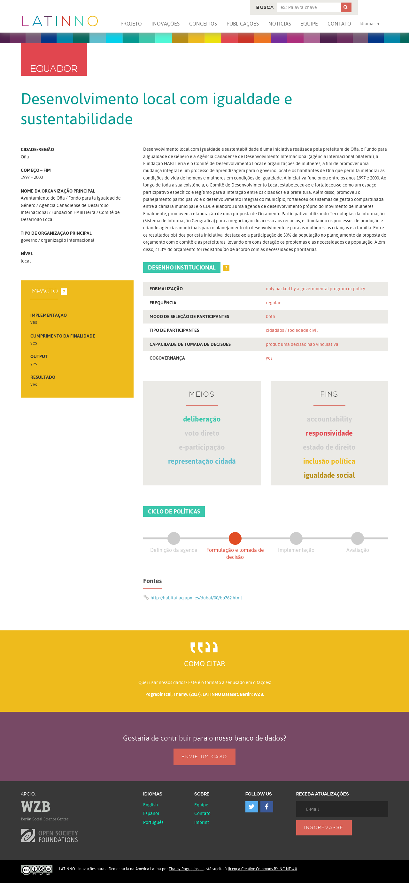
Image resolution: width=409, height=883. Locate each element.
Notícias (279, 23)
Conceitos (203, 23)
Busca (265, 8)
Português (153, 822)
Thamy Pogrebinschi (186, 868)
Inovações (165, 23)
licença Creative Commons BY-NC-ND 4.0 (262, 868)
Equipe (309, 23)
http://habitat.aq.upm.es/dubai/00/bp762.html (196, 597)
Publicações (243, 23)
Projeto (131, 23)
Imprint (201, 822)
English (150, 804)
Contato (339, 23)
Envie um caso (204, 757)
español (151, 813)
